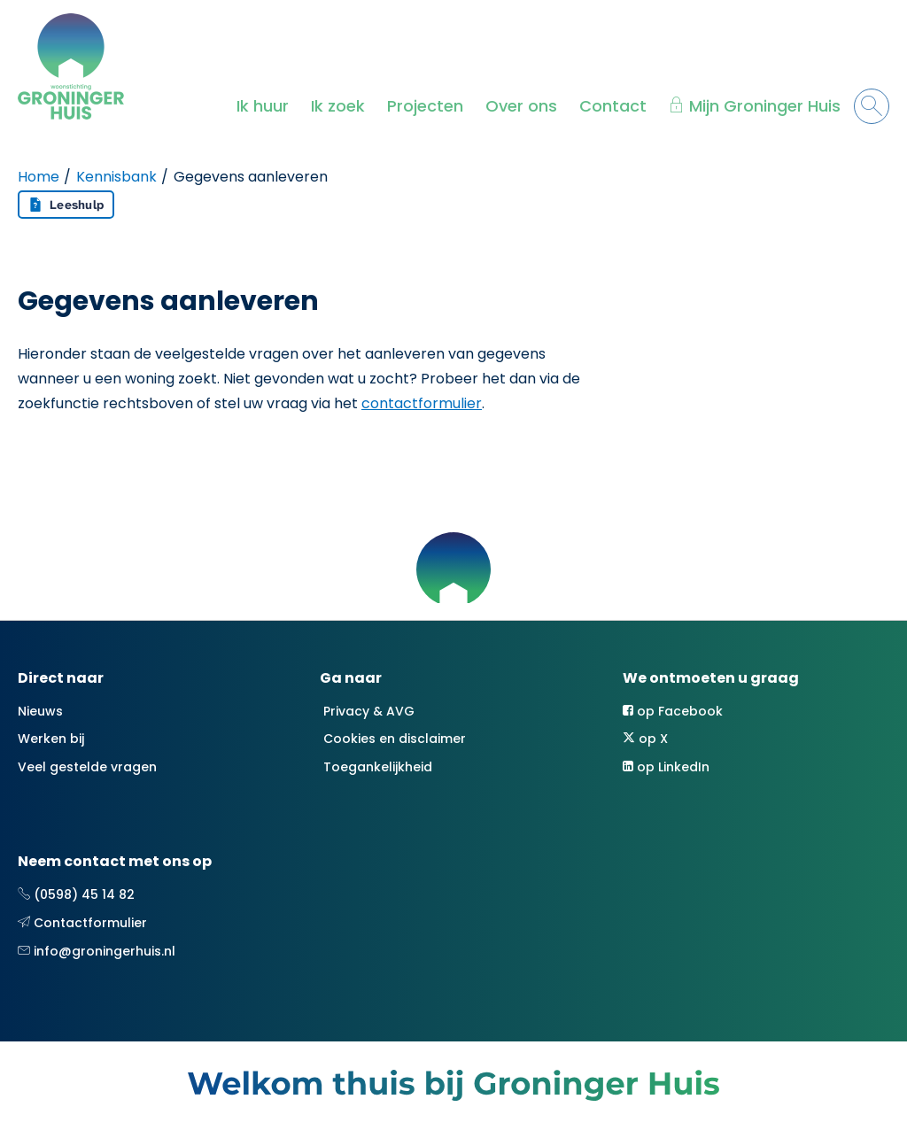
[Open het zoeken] (871, 106)
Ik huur (262, 106)
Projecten (425, 106)
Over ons (521, 106)
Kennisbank (116, 176)
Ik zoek (338, 106)
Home (38, 176)
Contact (613, 106)
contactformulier (421, 403)
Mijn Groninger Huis (765, 106)
